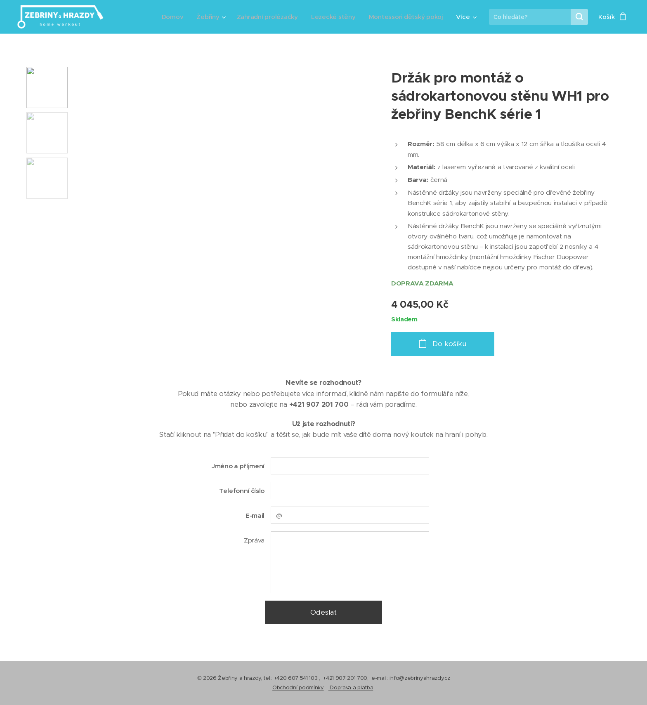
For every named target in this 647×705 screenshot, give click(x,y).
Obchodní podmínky (298, 687)
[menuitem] (168, 17)
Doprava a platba (351, 687)
